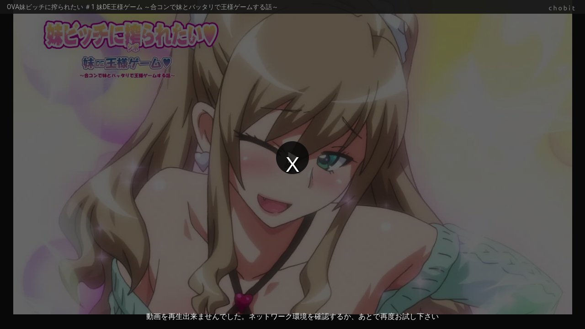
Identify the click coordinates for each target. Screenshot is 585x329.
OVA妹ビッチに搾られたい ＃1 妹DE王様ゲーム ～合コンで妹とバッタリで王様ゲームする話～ (142, 7)
